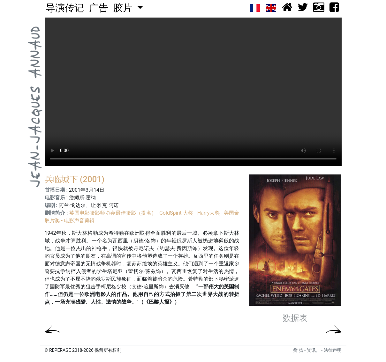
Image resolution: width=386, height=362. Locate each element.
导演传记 (65, 7)
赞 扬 (298, 350)
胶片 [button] (124, 7)
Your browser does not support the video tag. (193, 92)
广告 (98, 7)
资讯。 (313, 350)
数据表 (295, 318)
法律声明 (333, 350)
